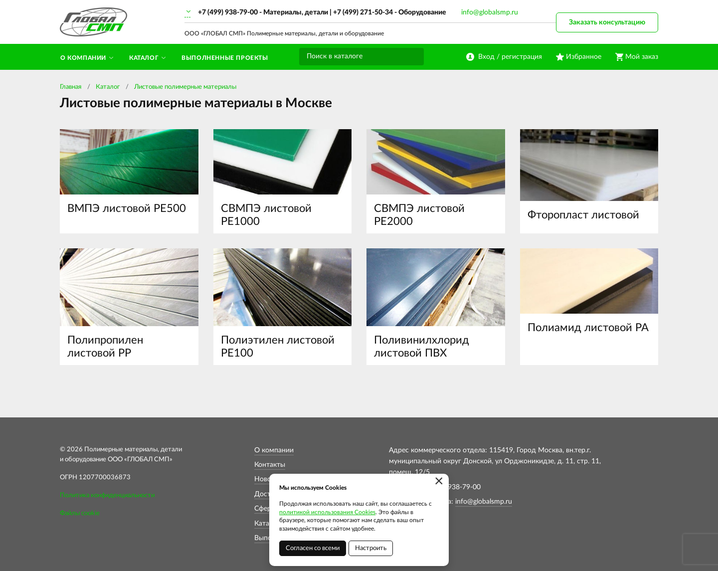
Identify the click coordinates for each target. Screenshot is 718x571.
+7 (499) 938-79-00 (228, 12)
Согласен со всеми (313, 548)
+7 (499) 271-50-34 (363, 12)
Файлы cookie (80, 513)
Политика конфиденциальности (107, 495)
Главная (70, 87)
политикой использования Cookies (327, 512)
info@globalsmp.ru (489, 12)
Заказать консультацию (607, 22)
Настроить (370, 548)
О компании (274, 450)
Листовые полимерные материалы (185, 87)
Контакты (269, 464)
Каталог (108, 87)
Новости (268, 479)
